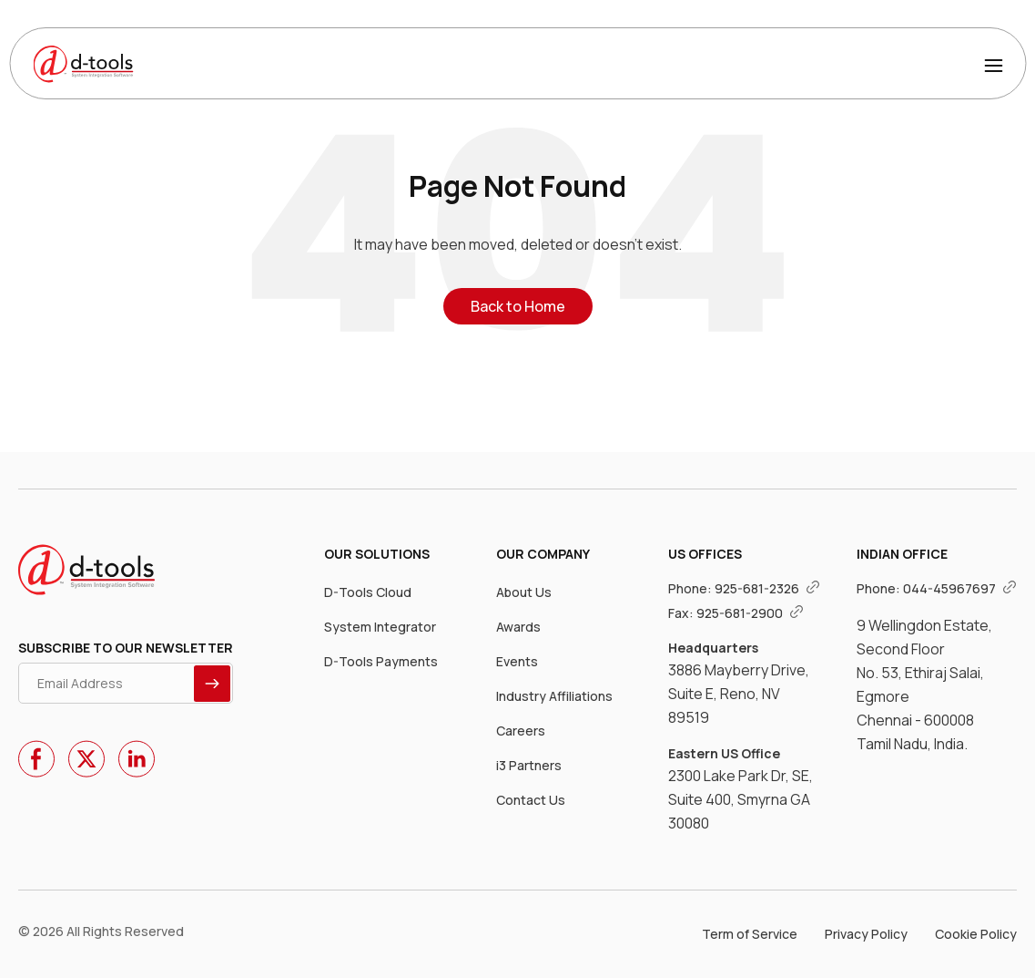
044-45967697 (960, 588)
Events (517, 661)
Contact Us (530, 799)
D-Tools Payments (381, 661)
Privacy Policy (866, 933)
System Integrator (380, 626)
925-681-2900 (750, 613)
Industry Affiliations (554, 696)
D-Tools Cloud (367, 592)
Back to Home (518, 306)
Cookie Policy (976, 933)
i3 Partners (529, 765)
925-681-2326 (767, 588)
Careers (520, 730)
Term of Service (749, 933)
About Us (524, 592)
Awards (518, 626)
